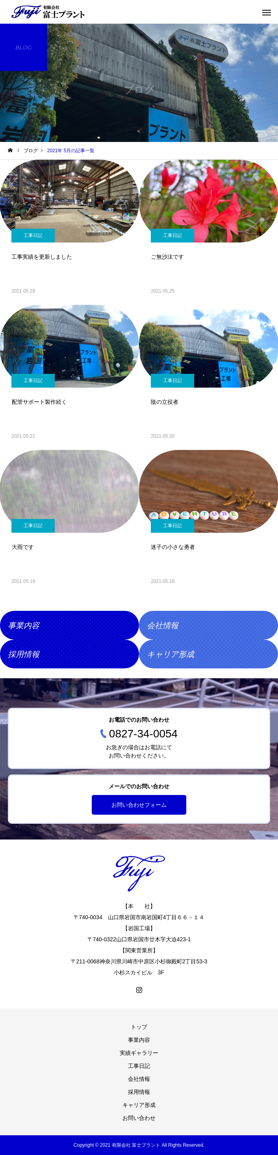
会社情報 (139, 1079)
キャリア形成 (139, 1105)
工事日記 (33, 235)
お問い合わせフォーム (139, 805)
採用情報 (139, 1092)
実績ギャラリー (139, 1053)
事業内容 (139, 1040)
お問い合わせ (139, 1118)
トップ (139, 1027)
